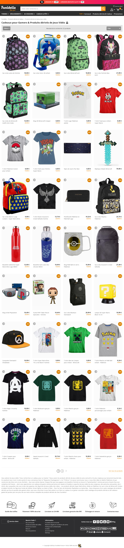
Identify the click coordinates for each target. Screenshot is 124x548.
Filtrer (6, 28)
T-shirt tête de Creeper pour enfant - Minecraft (71, 361)
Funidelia (4, 19)
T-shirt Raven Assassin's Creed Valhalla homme (41, 218)
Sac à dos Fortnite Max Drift (102, 74)
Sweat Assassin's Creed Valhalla (40, 457)
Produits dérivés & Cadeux (15, 19)
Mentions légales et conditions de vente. (56, 525)
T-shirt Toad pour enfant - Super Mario (103, 122)
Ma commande (30, 522)
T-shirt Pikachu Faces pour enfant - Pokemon (72, 457)
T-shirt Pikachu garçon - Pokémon (71, 409)
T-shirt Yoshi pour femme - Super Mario (42, 170)
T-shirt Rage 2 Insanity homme (9, 409)
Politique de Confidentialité (53, 527)
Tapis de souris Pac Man (72, 169)
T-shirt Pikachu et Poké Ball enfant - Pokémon (103, 361)
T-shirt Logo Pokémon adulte (71, 122)
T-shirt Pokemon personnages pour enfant (103, 409)
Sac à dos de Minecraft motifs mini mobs (9, 122)
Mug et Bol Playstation (9, 313)
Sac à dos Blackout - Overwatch (70, 314)
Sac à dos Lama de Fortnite (11, 73)
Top (80, 14)
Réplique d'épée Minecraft (103, 169)
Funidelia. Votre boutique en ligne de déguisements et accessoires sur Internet (8, 8)
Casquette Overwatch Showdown (9, 361)
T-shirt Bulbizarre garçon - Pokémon (41, 409)
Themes (4, 14)
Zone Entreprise (49, 531)
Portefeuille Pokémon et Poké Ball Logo (71, 218)
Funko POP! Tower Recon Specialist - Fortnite (41, 314)
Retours (28, 529)
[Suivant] (66, 471)
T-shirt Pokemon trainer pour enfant (10, 170)
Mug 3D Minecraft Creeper (42, 121)
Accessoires (28, 14)
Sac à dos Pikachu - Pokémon (101, 218)
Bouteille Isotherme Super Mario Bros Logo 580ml (10, 266)
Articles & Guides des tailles (33, 525)
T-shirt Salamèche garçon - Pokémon (103, 457)
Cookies (47, 529)
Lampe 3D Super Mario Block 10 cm (102, 314)
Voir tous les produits (116, 471)
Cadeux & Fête (41, 14)
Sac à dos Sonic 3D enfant (41, 73)
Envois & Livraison (31, 527)
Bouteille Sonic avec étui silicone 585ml (41, 266)
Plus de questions (31, 531)
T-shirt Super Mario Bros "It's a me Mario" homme (41, 361)
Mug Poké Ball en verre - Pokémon (72, 266)
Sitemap (47, 533)
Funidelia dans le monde (52, 522)
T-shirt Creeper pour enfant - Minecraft (9, 457)
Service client (12, 521)
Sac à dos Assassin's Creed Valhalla (103, 266)
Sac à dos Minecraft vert (72, 73)
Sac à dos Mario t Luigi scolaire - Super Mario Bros (11, 218)
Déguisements (15, 14)
